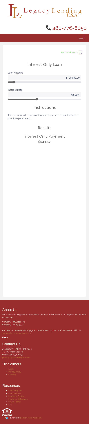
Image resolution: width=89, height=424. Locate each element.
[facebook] (3, 337)
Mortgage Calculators (18, 399)
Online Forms (14, 402)
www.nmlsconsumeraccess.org (16, 333)
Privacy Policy (14, 372)
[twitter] (5, 337)
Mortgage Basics (16, 396)
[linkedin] (7, 337)
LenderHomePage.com (31, 418)
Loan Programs (15, 390)
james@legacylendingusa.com (16, 357)
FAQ (10, 405)
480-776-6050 (70, 28)
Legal (11, 369)
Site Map (12, 375)
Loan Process (14, 393)
